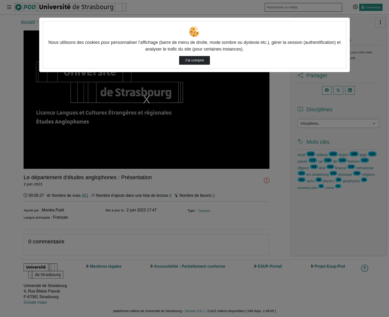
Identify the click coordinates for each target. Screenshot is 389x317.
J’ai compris (194, 60)
